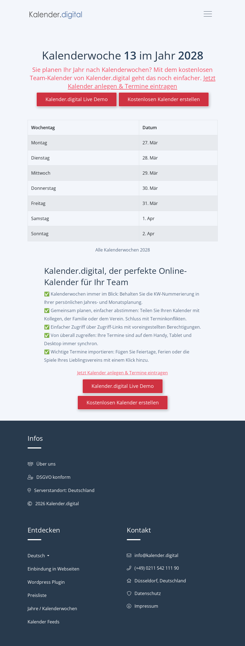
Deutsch (37, 556)
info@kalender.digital (156, 555)
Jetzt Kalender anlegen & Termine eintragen (142, 82)
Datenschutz (147, 593)
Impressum (146, 606)
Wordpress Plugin (46, 582)
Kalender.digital (62, 504)
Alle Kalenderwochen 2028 (122, 250)
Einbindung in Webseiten (53, 569)
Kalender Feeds (44, 622)
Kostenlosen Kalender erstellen (164, 99)
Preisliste (37, 595)
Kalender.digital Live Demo (76, 99)
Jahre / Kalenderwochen (52, 609)
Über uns (46, 464)
